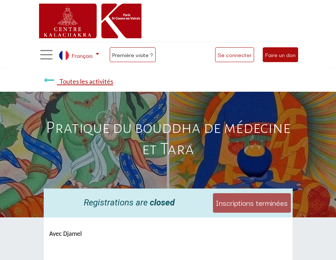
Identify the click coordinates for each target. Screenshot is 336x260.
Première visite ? (132, 54)
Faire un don (280, 54)
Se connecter (235, 54)
